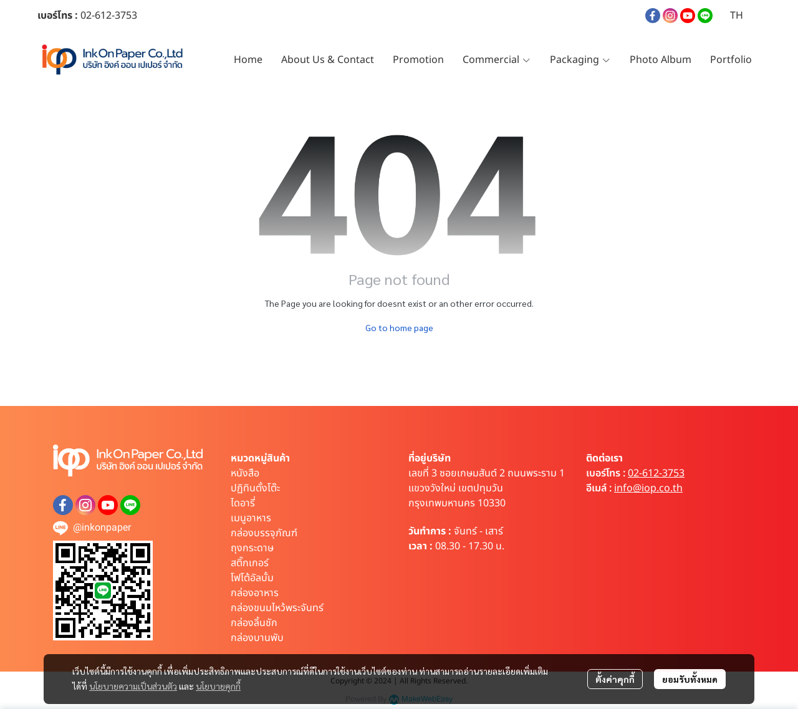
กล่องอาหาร (255, 593)
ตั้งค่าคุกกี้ (615, 679)
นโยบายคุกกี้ (218, 686)
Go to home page (399, 327)
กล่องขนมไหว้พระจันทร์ (277, 607)
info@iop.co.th (648, 488)
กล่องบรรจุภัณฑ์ (264, 533)
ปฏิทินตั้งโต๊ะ (255, 488)
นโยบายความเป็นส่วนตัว (133, 686)
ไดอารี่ (243, 503)
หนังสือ (245, 473)
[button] (736, 15)
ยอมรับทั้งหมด (690, 679)
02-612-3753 (656, 473)
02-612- (97, 15)
